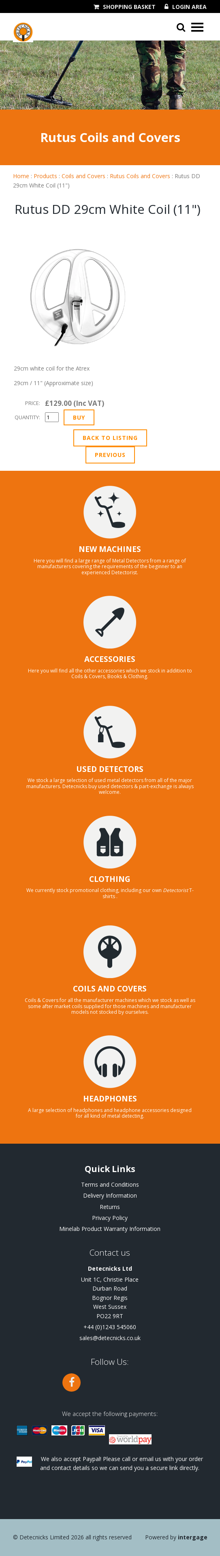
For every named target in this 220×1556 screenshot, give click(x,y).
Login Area (189, 7)
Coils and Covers (83, 176)
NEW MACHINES (110, 549)
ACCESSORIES (109, 659)
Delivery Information (110, 1195)
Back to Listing (110, 438)
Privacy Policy (110, 1218)
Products (45, 176)
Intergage (192, 1537)
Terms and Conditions (110, 1184)
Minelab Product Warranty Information (109, 1229)
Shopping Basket (129, 7)
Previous (110, 455)
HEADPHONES (110, 1098)
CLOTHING (109, 879)
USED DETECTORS (109, 769)
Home (21, 176)
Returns (110, 1207)
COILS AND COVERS (110, 988)
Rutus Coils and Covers (140, 176)
